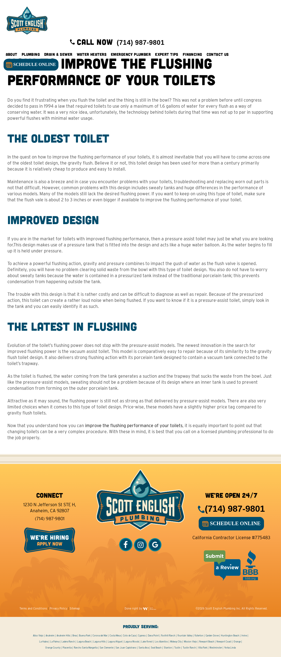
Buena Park (84, 635)
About (12, 54)
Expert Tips (167, 54)
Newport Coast (224, 641)
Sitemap (75, 608)
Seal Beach (156, 647)
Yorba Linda (230, 647)
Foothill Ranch (168, 635)
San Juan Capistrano (126, 647)
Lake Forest (147, 641)
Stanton (168, 647)
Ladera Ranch (68, 641)
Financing (193, 54)
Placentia (67, 647)
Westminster (215, 647)
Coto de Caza (129, 635)
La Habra (43, 641)
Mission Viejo (190, 641)
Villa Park (202, 647)
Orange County (52, 647)
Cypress (142, 635)
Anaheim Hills (63, 635)
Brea (74, 635)
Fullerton (199, 635)
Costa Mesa (115, 635)
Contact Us (218, 54)
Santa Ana (144, 647)
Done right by (140, 608)
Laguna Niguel (115, 641)
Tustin (177, 647)
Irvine (244, 635)
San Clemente (106, 647)
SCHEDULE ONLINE (32, 66)
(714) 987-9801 (49, 518)
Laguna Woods (131, 641)
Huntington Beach (230, 635)
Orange (237, 641)
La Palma (54, 641)
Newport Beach (206, 641)
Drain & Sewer (59, 54)
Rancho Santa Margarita (85, 647)
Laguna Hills (99, 641)
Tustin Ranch (189, 647)
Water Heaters (92, 54)
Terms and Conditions (33, 608)
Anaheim (50, 635)
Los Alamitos (161, 641)
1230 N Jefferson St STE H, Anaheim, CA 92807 (49, 507)
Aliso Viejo (38, 635)
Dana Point (153, 635)
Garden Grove (212, 635)
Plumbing (31, 54)
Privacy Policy (58, 608)
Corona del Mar (99, 635)
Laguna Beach (84, 641)
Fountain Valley (185, 635)
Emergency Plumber (131, 54)
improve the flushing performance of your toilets (133, 425)
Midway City (176, 641)
